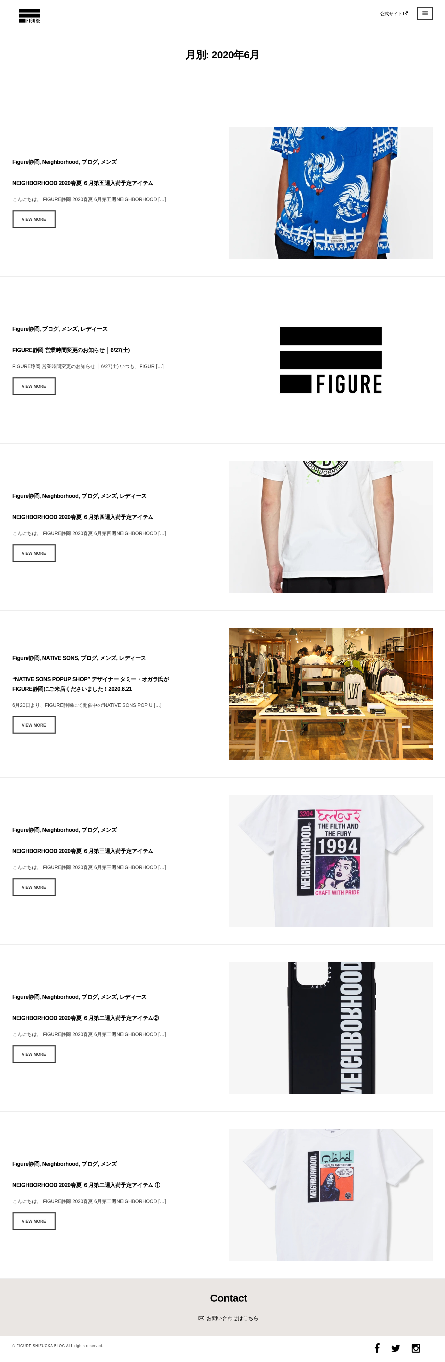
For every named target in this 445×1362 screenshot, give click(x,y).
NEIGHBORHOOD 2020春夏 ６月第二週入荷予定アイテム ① (86, 1185)
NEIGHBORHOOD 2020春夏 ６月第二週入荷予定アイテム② (86, 1018)
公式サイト (394, 13)
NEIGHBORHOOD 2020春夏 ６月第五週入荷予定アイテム (83, 183)
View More (34, 219)
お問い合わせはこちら (233, 1318)
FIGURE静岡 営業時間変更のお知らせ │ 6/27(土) (71, 350)
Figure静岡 (26, 162)
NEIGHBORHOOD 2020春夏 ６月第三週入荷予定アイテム (83, 851)
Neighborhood (60, 162)
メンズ (108, 162)
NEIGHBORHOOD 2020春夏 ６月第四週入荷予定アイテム (83, 517)
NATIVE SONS (60, 658)
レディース (93, 329)
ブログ (89, 162)
